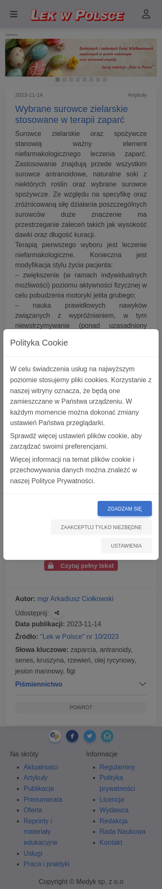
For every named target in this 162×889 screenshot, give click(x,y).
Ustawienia (126, 546)
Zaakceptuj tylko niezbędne (101, 527)
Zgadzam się (125, 509)
